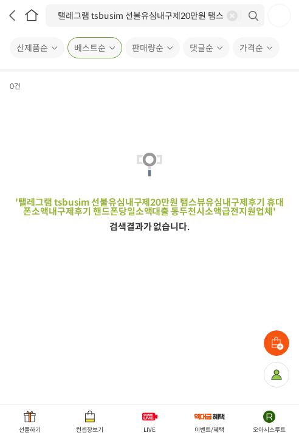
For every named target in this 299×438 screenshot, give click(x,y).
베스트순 (90, 48)
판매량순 (147, 48)
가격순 (251, 48)
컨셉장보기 (89, 430)
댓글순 (201, 48)
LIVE (149, 430)
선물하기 (30, 430)
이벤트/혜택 (209, 430)
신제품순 (32, 48)
